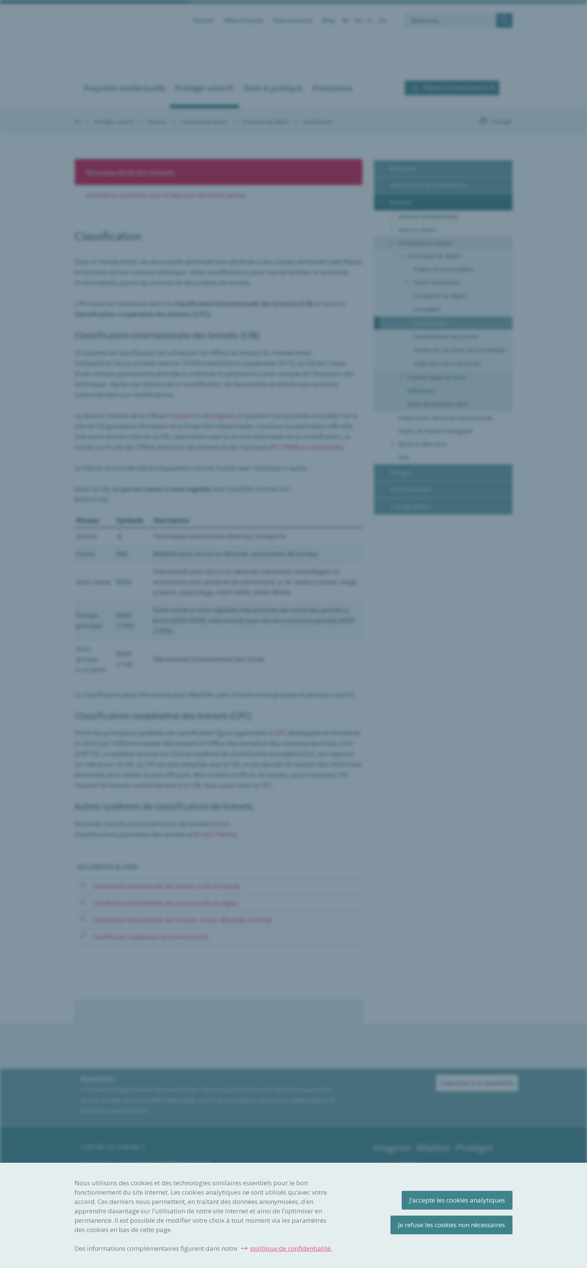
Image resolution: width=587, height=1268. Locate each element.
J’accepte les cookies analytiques (457, 1200)
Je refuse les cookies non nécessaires (451, 1224)
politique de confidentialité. (291, 1248)
